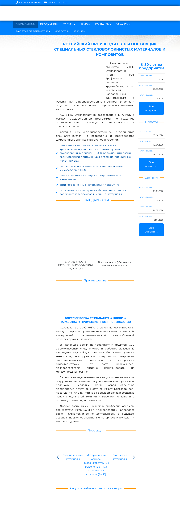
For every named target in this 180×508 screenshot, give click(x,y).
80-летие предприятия (32, 31)
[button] (58, 457)
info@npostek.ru (57, 2)
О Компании (25, 24)
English (79, 31)
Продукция (48, 24)
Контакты (102, 24)
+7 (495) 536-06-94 (30, 2)
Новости (61, 31)
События (151, 178)
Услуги (68, 24)
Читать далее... (146, 75)
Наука (84, 24)
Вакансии (123, 24)
